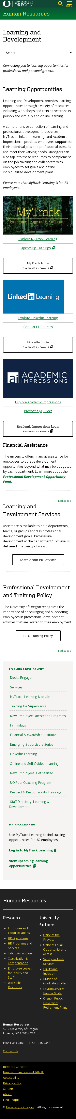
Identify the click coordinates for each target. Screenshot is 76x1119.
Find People (11, 1100)
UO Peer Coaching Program (30, 782)
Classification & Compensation (18, 960)
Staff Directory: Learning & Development (29, 804)
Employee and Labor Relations (19, 930)
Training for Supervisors (28, 706)
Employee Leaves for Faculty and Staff (20, 973)
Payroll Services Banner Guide (53, 991)
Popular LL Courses (38, 327)
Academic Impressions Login (38, 429)
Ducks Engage (21, 677)
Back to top (64, 501)
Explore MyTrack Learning (38, 239)
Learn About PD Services (38, 560)
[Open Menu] (69, 3)
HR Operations (18, 938)
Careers (8, 1089)
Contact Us (10, 1051)
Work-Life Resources (15, 985)
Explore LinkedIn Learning (38, 318)
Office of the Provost (51, 937)
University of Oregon (20, 1107)
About (7, 1094)
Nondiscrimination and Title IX (23, 1072)
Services (16, 687)
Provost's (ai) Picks (38, 411)
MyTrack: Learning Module (30, 696)
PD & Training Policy (38, 635)
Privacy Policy (12, 1083)
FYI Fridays (18, 725)
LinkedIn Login (36, 344)
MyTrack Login (36, 265)
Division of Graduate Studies (54, 981)
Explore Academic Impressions (38, 402)
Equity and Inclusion (50, 971)
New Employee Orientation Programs (38, 715)
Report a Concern (15, 1067)
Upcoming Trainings (36, 247)
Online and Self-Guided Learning (34, 763)
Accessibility (11, 1077)
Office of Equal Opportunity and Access (54, 949)
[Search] (60, 3)
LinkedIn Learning (23, 754)
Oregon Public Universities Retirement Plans (55, 1003)
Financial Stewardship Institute (33, 734)
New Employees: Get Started (31, 773)
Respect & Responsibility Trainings (35, 792)
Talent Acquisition (20, 953)
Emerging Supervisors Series (31, 744)
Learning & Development (26, 669)
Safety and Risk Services (53, 961)
